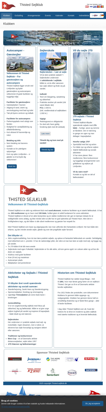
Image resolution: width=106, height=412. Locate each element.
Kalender (59, 15)
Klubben (6, 15)
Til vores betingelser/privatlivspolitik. (15, 407)
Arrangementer (34, 15)
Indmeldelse (84, 15)
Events (48, 15)
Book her (11, 166)
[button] (92, 403)
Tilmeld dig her (47, 150)
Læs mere (45, 134)
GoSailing (19, 15)
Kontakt (71, 15)
